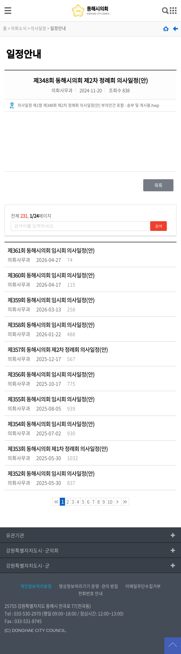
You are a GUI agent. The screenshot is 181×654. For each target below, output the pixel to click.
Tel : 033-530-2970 (23, 613)
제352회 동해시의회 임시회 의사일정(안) (51, 473)
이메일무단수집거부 (143, 586)
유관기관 (15, 535)
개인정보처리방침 (36, 586)
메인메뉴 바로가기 (90, 0)
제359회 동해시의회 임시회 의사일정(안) (51, 300)
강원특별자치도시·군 (28, 565)
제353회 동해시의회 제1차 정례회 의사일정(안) (58, 449)
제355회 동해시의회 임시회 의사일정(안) (51, 399)
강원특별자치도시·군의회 (32, 550)
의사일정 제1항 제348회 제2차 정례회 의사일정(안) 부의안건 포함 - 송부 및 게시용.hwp (88, 105)
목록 (158, 185)
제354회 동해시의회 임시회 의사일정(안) (51, 424)
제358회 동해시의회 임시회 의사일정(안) (51, 325)
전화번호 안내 (90, 593)
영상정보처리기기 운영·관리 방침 (88, 586)
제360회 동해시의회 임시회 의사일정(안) (51, 275)
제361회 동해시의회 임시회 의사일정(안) (51, 250)
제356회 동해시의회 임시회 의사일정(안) (51, 374)
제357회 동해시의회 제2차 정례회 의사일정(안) (58, 349)
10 (110, 501)
